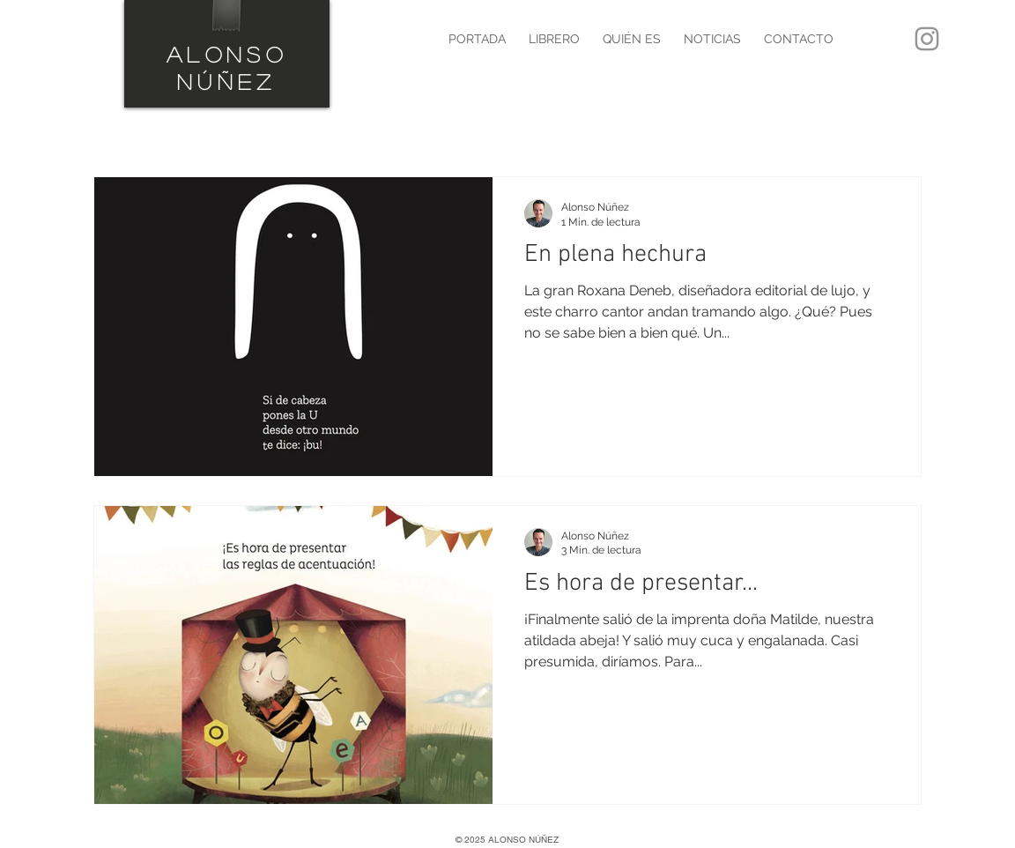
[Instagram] (927, 39)
